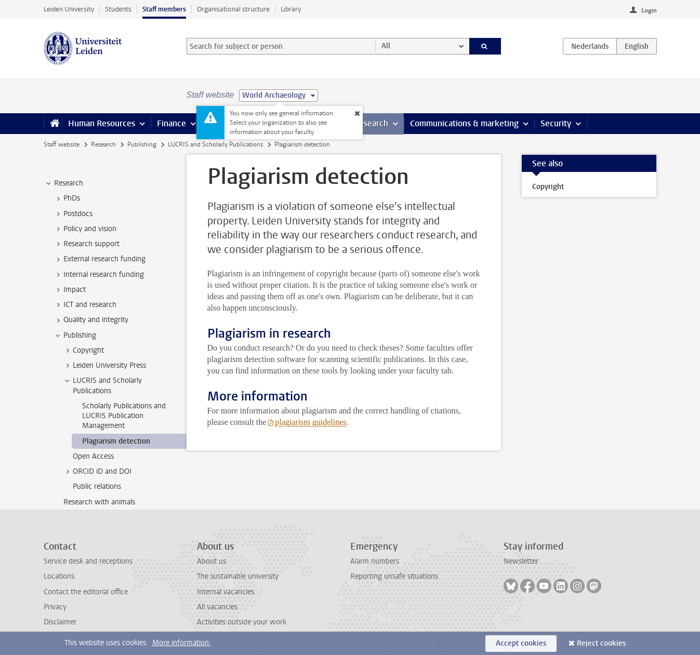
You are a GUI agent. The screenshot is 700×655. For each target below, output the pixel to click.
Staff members (164, 9)
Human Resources (101, 123)
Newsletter (521, 561)
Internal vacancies (225, 592)
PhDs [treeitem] (67, 198)
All (385, 46)
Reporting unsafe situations (394, 576)
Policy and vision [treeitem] (85, 229)
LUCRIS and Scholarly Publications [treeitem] (102, 385)
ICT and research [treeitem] (85, 305)
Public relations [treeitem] (97, 486)
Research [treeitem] (63, 183)
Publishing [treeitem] (75, 335)
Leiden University (69, 9)
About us (211, 561)
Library (291, 9)
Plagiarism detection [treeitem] (116, 441)
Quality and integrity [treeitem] (91, 320)
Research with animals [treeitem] (99, 502)
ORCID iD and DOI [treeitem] (97, 471)
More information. (181, 643)
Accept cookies (521, 643)
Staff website (62, 144)
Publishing (141, 144)
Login (649, 10)
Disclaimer (60, 622)
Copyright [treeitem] (83, 350)
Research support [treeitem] (87, 244)
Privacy (55, 607)
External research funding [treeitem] (100, 259)
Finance (171, 123)
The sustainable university (238, 576)
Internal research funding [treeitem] (99, 275)
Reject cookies (601, 643)
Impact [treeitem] (70, 290)
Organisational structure (233, 9)
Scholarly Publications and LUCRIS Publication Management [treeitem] (124, 416)
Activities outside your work (241, 622)
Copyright (548, 187)
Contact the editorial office (86, 592)
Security (555, 123)
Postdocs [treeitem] (73, 214)
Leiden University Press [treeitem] (104, 365)
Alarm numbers (374, 561)
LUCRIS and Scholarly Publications (215, 144)
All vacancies (217, 607)
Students (118, 9)
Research (371, 123)
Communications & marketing (464, 123)
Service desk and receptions (88, 561)
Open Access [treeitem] (93, 456)
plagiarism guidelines (310, 422)
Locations (59, 576)
